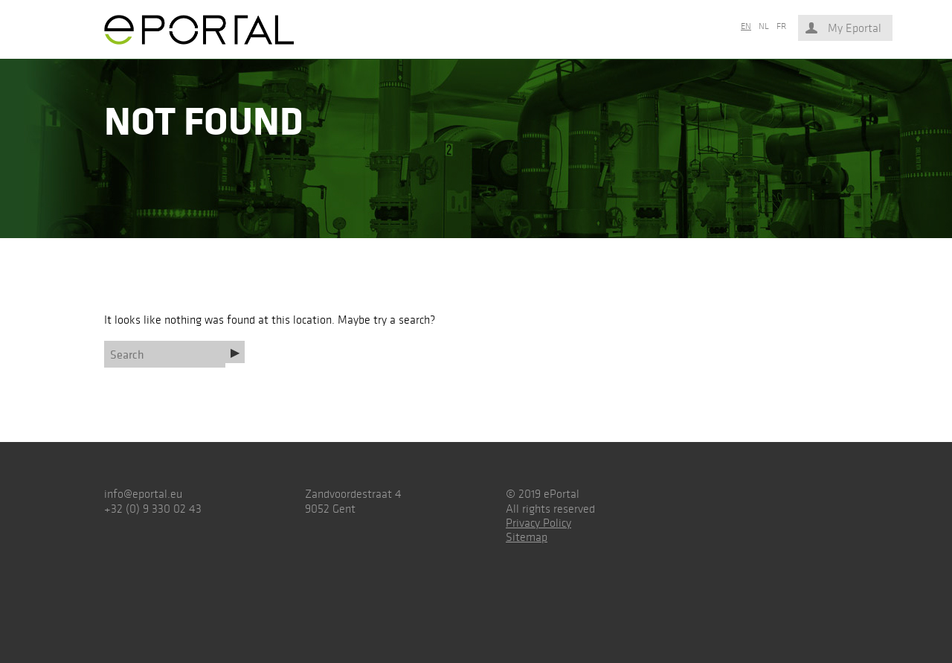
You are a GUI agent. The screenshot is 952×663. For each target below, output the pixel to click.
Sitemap (526, 537)
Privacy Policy (538, 523)
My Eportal (854, 28)
